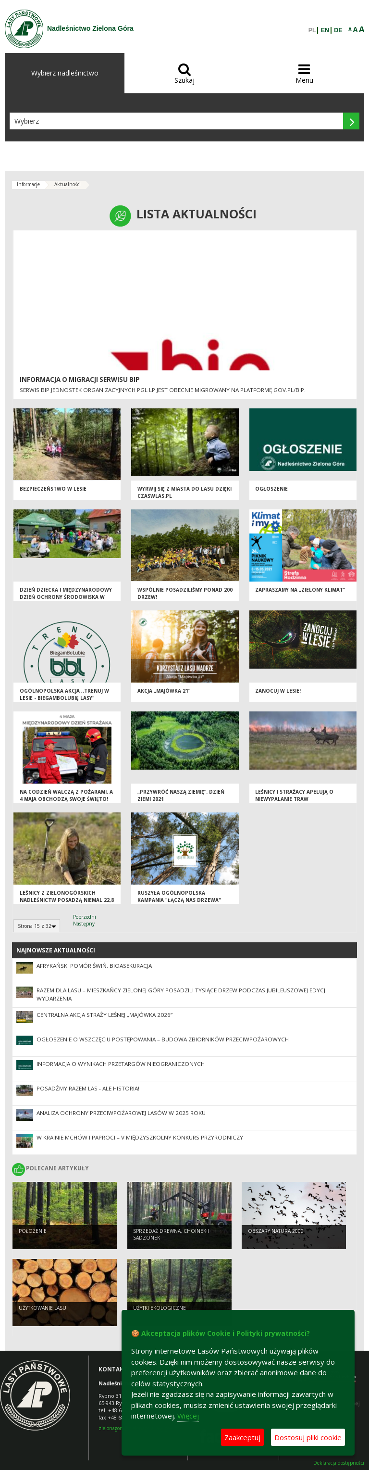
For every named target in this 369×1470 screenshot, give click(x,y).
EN (325, 30)
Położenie (33, 1231)
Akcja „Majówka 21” (163, 690)
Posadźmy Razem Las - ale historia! (88, 1088)
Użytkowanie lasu (42, 1308)
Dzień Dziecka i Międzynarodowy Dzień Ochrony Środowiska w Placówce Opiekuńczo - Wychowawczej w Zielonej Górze (66, 600)
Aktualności (67, 184)
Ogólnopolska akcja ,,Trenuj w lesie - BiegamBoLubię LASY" (64, 694)
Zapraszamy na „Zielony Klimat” (300, 589)
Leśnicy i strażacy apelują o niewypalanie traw (294, 795)
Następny (84, 923)
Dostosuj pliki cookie (308, 1437)
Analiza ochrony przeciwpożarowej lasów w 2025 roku (121, 1112)
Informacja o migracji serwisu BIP (80, 379)
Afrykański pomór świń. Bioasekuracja (94, 965)
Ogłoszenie (271, 488)
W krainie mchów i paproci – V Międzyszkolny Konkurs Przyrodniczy (140, 1137)
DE (338, 30)
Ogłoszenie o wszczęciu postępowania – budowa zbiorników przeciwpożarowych (163, 1039)
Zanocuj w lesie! (278, 690)
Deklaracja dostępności (338, 1463)
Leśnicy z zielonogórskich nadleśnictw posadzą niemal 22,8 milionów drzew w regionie (67, 899)
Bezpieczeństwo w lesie (53, 488)
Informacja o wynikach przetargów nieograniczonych (121, 1063)
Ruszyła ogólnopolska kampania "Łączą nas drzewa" (179, 896)
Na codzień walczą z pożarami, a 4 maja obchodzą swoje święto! (66, 795)
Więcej (188, 1415)
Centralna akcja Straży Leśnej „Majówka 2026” (104, 1014)
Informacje (28, 184)
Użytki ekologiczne (159, 1308)
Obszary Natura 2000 (276, 1231)
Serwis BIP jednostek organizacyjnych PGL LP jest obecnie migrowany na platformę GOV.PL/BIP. (163, 389)
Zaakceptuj (242, 1437)
